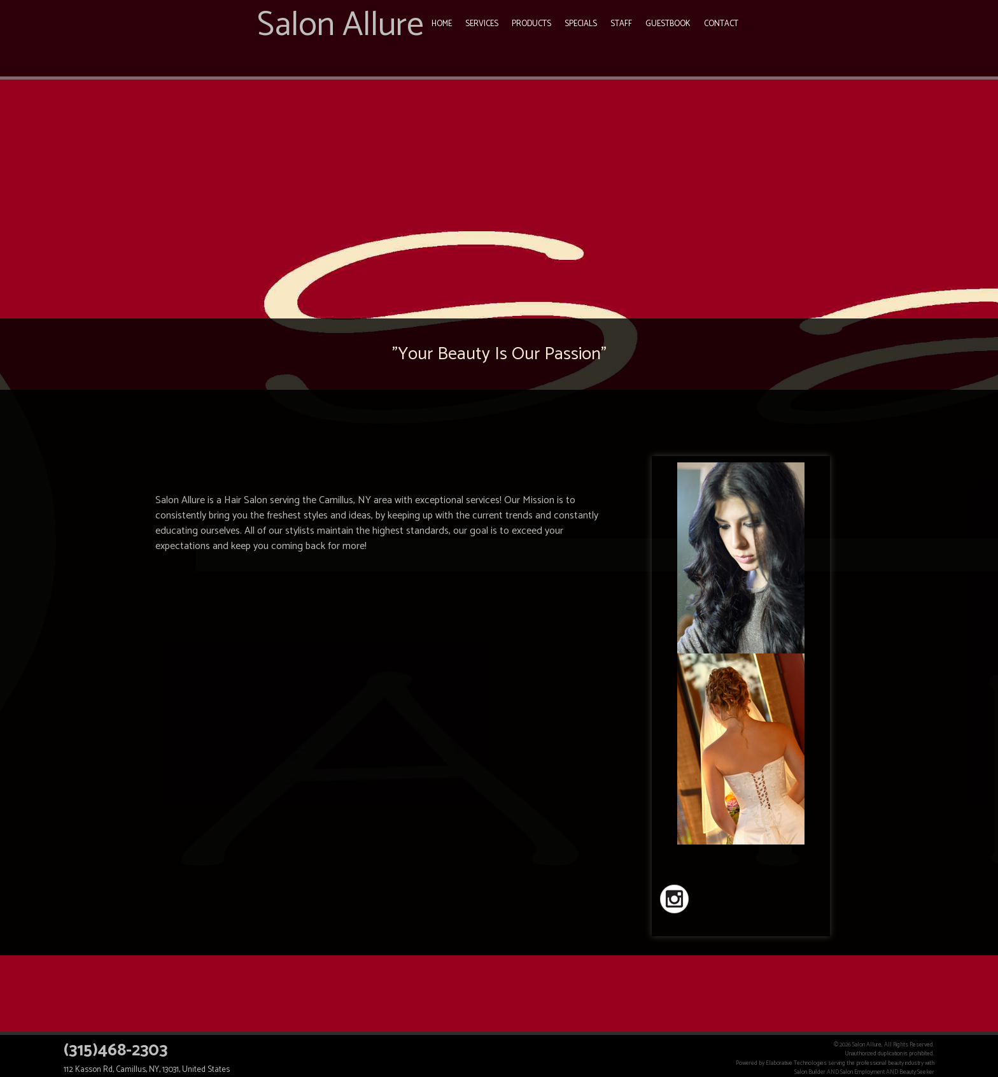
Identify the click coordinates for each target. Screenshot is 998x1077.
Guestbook (668, 24)
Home (442, 24)
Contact (721, 24)
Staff (621, 24)
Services (481, 24)
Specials (581, 24)
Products (531, 24)
